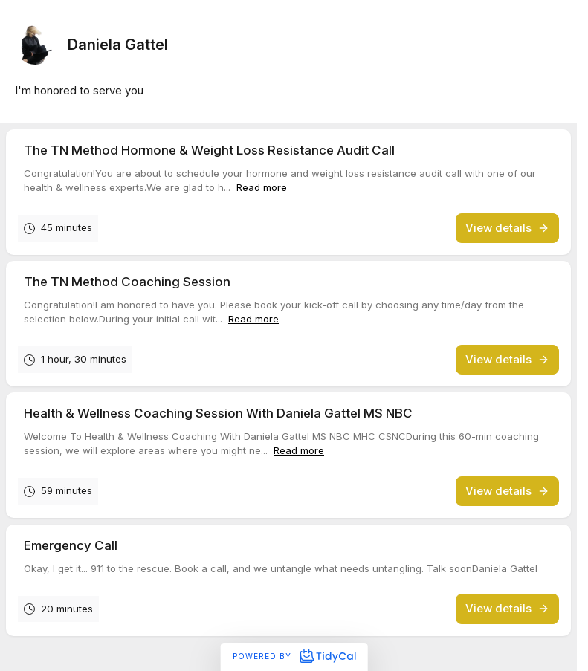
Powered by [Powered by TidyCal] (294, 656)
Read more (261, 187)
